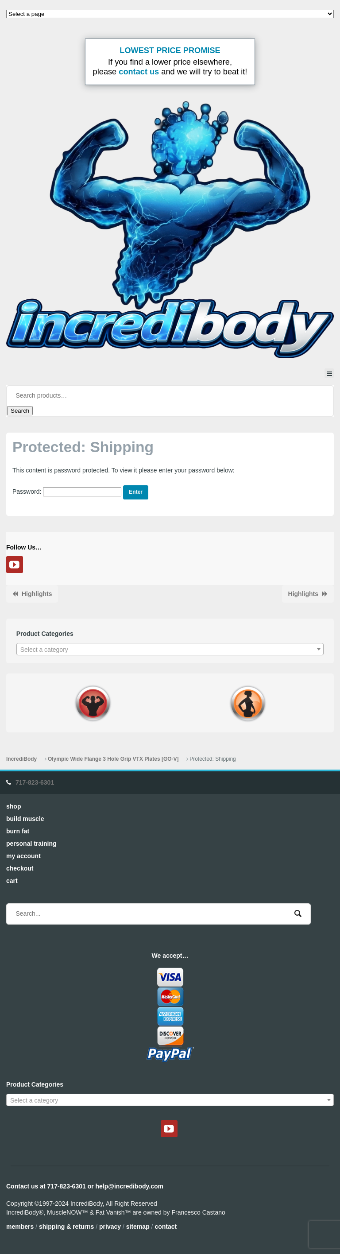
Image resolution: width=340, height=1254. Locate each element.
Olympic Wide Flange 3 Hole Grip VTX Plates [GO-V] (113, 759)
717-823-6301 (34, 782)
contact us (139, 71)
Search (20, 410)
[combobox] (170, 649)
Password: (66, 491)
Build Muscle (25, 818)
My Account (23, 855)
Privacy (110, 1226)
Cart (12, 880)
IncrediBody (21, 759)
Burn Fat (17, 831)
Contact (166, 1226)
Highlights (37, 593)
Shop (13, 806)
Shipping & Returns (66, 1226)
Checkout (19, 868)
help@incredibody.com (129, 1186)
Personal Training (31, 843)
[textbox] (170, 649)
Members (20, 1226)
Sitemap (138, 1226)
